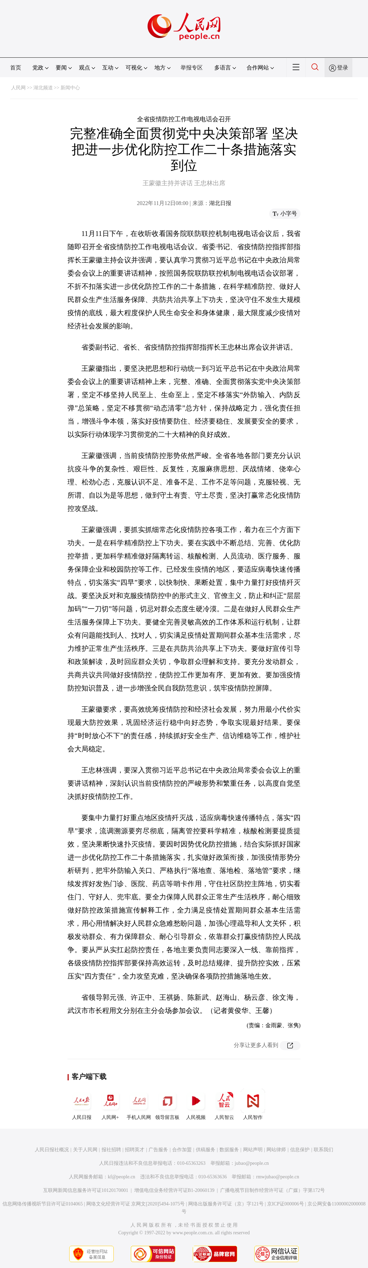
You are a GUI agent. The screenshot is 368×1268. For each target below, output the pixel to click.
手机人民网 (139, 1104)
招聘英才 (134, 1149)
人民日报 (82, 1104)
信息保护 (300, 1149)
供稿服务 (205, 1149)
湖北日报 (220, 203)
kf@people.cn (121, 1176)
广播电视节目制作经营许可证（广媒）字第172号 (272, 1190)
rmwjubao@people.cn (277, 1176)
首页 (15, 68)
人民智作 (253, 1104)
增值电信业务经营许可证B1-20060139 (174, 1190)
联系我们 (323, 1149)
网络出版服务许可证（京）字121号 (226, 1203)
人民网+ (110, 1104)
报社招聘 (111, 1149)
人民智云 (224, 1104)
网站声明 (253, 1149)
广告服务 (158, 1149)
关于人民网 (85, 1149)
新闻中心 (70, 87)
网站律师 (276, 1149)
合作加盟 (182, 1149)
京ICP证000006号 (285, 1203)
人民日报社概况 (52, 1149)
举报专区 (192, 68)
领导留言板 (167, 1104)
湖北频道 (43, 87)
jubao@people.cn (252, 1163)
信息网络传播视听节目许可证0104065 (42, 1203)
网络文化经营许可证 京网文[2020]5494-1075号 (135, 1203)
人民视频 (196, 1104)
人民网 (18, 87)
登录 (342, 68)
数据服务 (229, 1149)
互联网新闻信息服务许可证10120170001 (85, 1190)
